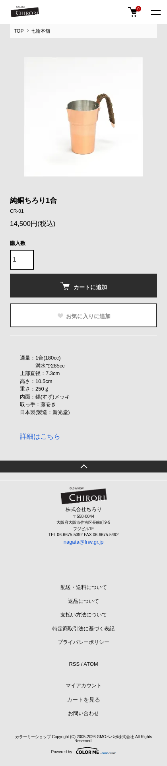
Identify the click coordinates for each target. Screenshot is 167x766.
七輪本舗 (40, 31)
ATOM (91, 664)
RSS (74, 664)
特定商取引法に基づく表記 (83, 629)
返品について (83, 601)
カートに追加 (83, 286)
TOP (18, 31)
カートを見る (83, 699)
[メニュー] (155, 12)
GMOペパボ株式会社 (115, 737)
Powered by (83, 750)
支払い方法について (83, 615)
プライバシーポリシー (83, 642)
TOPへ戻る (83, 466)
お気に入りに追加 (84, 316)
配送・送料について (83, 587)
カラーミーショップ (33, 737)
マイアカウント (84, 685)
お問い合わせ (83, 713)
